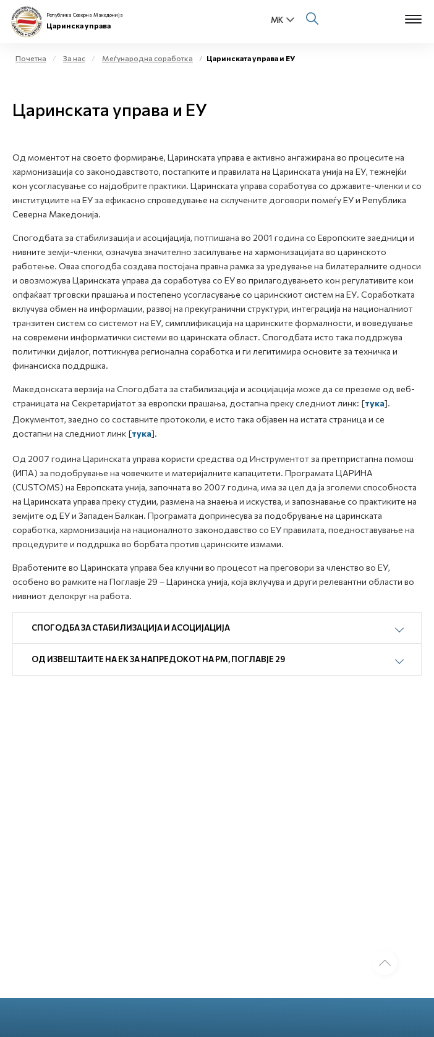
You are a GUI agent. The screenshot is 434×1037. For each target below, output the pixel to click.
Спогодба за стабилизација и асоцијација (131, 627)
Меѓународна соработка (147, 58)
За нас (74, 58)
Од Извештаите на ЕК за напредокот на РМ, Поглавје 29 (158, 659)
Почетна (30, 58)
